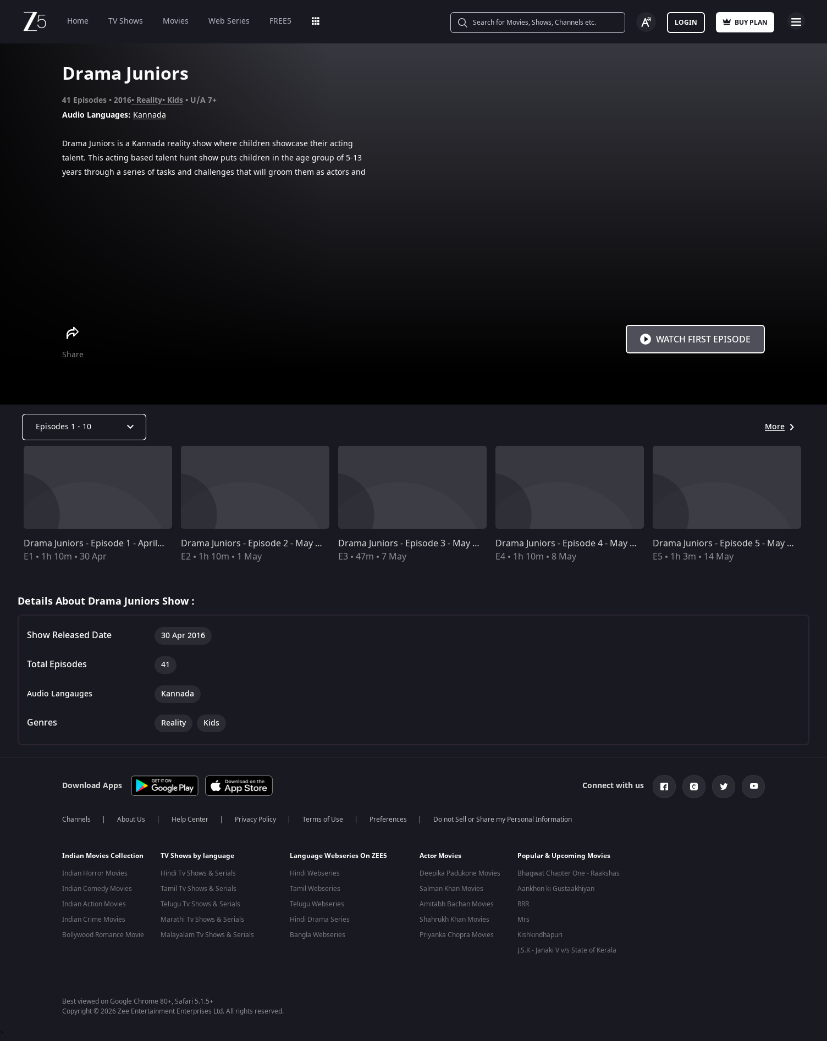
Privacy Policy (255, 819)
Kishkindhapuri (540, 935)
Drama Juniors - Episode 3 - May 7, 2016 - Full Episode (448, 543)
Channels (76, 819)
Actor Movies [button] (440, 856)
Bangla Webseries (317, 935)
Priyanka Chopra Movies (457, 935)
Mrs (523, 919)
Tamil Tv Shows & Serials (198, 889)
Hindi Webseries (315, 873)
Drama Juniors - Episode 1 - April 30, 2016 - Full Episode (137, 543)
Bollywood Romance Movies (104, 935)
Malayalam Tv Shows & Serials (207, 935)
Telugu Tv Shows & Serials (200, 904)
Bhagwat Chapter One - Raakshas (568, 873)
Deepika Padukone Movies (460, 873)
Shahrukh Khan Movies (454, 919)
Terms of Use (322, 819)
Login (686, 22)
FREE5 (280, 21)
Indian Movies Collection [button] (103, 856)
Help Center (190, 819)
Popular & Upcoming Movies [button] (563, 856)
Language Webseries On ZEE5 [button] (338, 856)
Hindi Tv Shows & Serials (198, 873)
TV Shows (125, 21)
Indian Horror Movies (95, 873)
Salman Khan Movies (451, 889)
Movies (176, 21)
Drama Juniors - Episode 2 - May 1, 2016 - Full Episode (291, 543)
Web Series (229, 21)
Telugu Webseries (317, 904)
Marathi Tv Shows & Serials (202, 919)
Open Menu (796, 21)
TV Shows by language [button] (197, 856)
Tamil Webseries (315, 889)
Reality (149, 100)
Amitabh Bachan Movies (457, 904)
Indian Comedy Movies (97, 889)
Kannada (149, 115)
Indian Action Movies (94, 904)
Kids (175, 100)
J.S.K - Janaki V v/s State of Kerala (566, 950)
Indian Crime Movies (93, 919)
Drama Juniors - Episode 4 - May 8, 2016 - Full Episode (605, 543)
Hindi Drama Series (320, 919)
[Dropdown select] (84, 427)
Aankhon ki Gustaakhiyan (555, 889)
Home (78, 21)
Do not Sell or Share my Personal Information (502, 819)
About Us (131, 819)
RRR (523, 904)
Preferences (388, 819)
